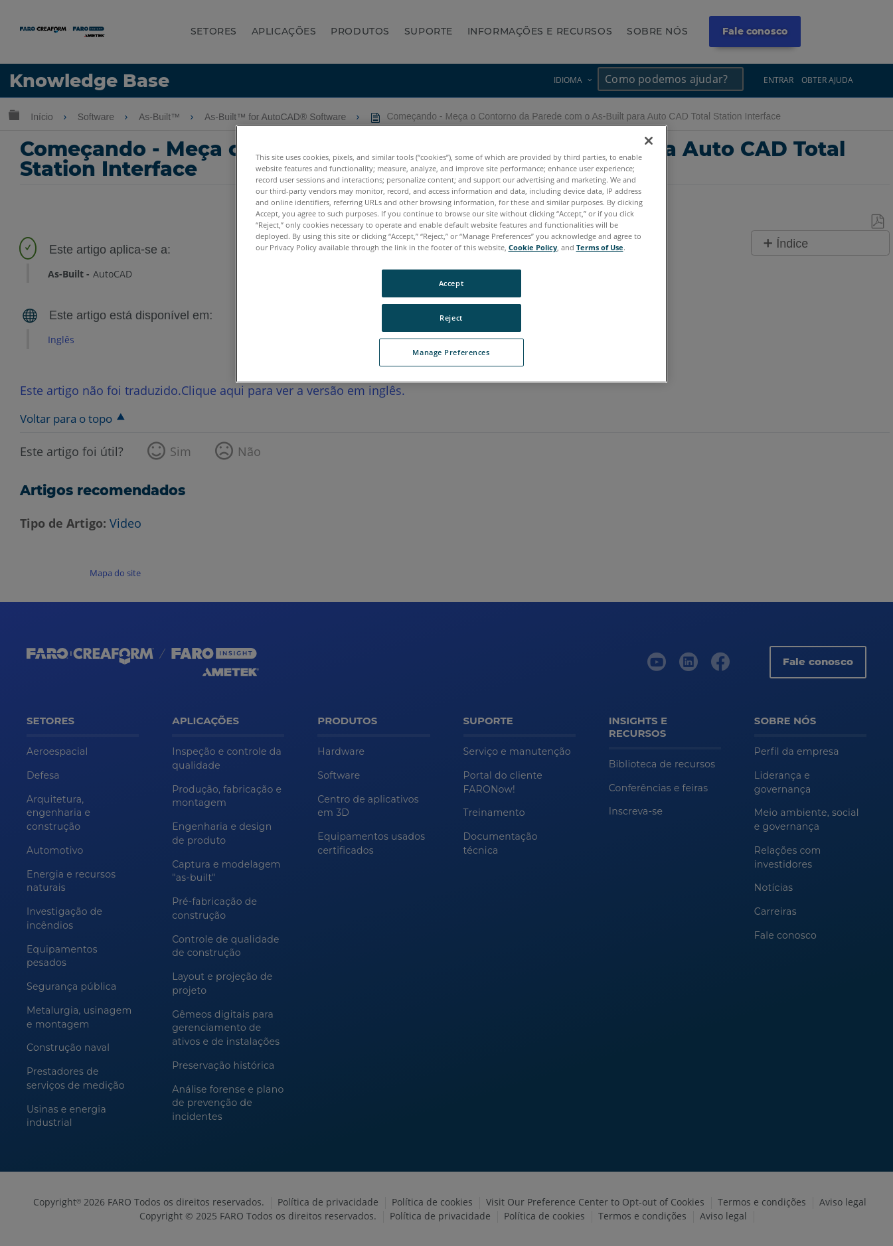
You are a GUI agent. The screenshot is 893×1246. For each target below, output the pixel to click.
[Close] (648, 140)
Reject (451, 318)
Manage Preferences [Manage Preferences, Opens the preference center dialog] (450, 352)
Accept (451, 283)
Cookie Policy (533, 247)
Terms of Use (599, 247)
